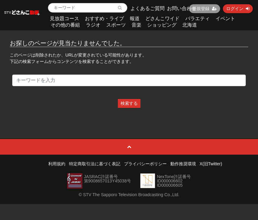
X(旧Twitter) (211, 163)
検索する (129, 103)
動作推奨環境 (183, 163)
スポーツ (116, 25)
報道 (135, 18)
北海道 (189, 25)
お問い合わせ (181, 8)
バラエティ (197, 18)
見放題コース (64, 18)
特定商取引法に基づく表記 (94, 163)
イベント (225, 18)
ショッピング (161, 25)
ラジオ (93, 25)
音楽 (136, 25)
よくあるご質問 (147, 8)
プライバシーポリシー (145, 163)
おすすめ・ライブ (104, 18)
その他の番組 (65, 25)
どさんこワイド (162, 18)
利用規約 (56, 163)
